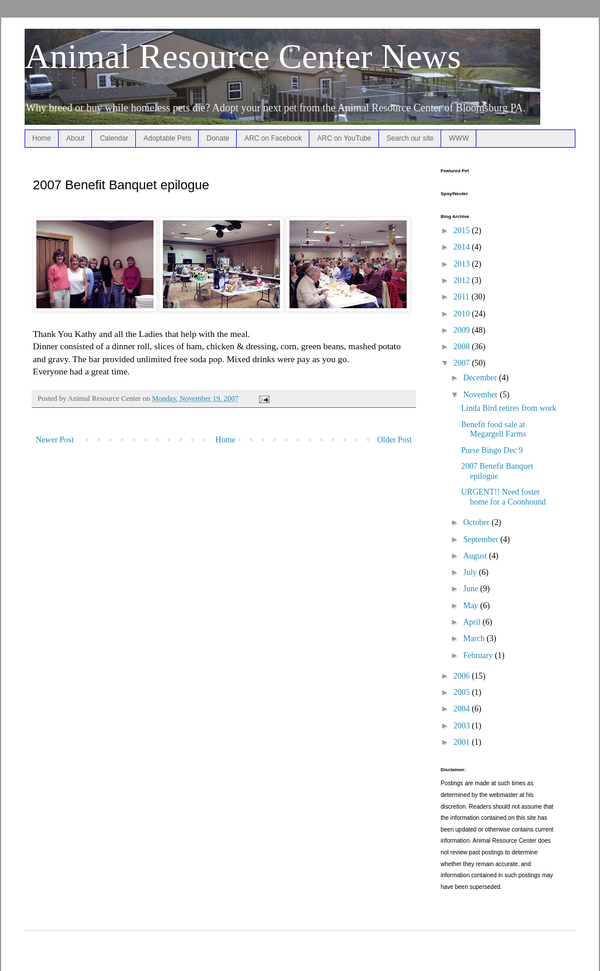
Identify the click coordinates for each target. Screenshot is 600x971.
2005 (463, 692)
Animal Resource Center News (243, 56)
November (481, 394)
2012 (463, 280)
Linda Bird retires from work (509, 408)
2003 (463, 725)
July (471, 572)
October (477, 522)
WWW (459, 138)
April (472, 622)
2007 (463, 363)
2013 (463, 264)
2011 (463, 296)
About (75, 138)
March (474, 638)
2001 (463, 742)
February (479, 655)
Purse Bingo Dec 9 (492, 450)
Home (41, 138)
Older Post (394, 439)
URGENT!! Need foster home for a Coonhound (503, 497)
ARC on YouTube (344, 138)
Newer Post (55, 439)
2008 (463, 346)
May (471, 605)
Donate (217, 138)
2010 (463, 313)
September (481, 539)
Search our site (410, 138)
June (471, 588)
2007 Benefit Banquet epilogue (497, 471)
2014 (463, 247)
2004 (463, 708)
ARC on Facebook (273, 138)
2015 (463, 230)
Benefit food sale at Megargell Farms (493, 429)
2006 (463, 676)
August (476, 555)
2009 (463, 330)
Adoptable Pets (167, 138)
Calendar (114, 138)
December (481, 377)
